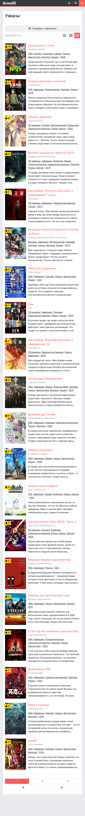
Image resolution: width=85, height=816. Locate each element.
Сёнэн (54, 533)
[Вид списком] (77, 35)
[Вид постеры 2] (71, 35)
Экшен (54, 57)
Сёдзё (54, 128)
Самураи (70, 242)
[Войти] (68, 3)
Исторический (58, 125)
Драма (67, 161)
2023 (45, 646)
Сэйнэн (57, 53)
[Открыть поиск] (74, 2)
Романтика (73, 125)
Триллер (65, 89)
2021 (39, 280)
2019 (30, 93)
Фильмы (32, 242)
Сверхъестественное (39, 128)
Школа (39, 168)
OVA (30, 89)
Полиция (57, 312)
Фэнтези (46, 57)
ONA (30, 53)
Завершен (38, 89)
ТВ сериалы (34, 125)
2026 (62, 57)
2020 (49, 426)
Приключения (52, 89)
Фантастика (34, 57)
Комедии (48, 53)
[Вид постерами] (64, 35)
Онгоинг (38, 53)
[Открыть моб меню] (82, 3)
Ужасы (66, 53)
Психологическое (37, 164)
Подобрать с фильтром (44, 28)
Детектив (58, 161)
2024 (41, 716)
